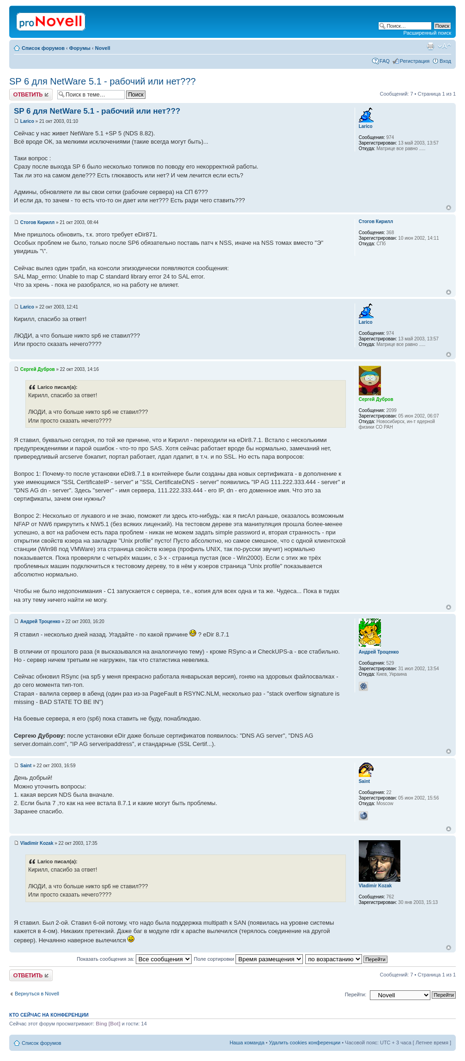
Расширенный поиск (427, 33)
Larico (27, 121)
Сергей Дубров (37, 369)
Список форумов (43, 48)
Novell (102, 48)
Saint (25, 765)
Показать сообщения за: (134, 959)
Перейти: (356, 994)
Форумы (80, 48)
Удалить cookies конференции (305, 1042)
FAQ (385, 61)
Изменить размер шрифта (444, 46)
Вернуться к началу (448, 207)
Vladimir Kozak (37, 843)
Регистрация (414, 61)
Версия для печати (430, 46)
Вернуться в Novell (37, 993)
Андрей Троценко (40, 621)
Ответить (31, 94)
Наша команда (246, 1042)
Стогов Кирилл (37, 222)
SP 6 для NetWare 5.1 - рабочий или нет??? (102, 81)
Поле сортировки (248, 959)
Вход (445, 61)
